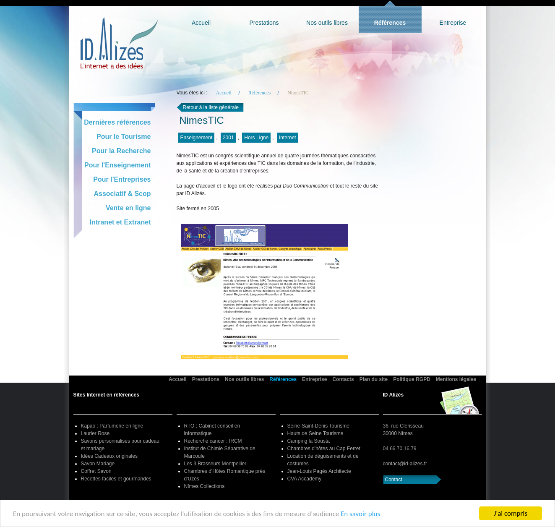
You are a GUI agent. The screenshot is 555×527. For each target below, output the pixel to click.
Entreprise (453, 22)
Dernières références (117, 122)
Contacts (343, 379)
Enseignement (196, 138)
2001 (228, 138)
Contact (393, 480)
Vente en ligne (128, 207)
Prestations (264, 22)
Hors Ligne (256, 138)
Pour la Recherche (121, 150)
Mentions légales (456, 379)
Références (390, 22)
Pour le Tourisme (123, 136)
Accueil (201, 22)
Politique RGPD (411, 379)
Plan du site (374, 379)
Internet (287, 138)
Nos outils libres (327, 22)
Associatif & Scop (122, 193)
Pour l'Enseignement (117, 165)
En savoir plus (360, 513)
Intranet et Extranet (120, 222)
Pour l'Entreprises (122, 179)
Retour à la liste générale (211, 107)
